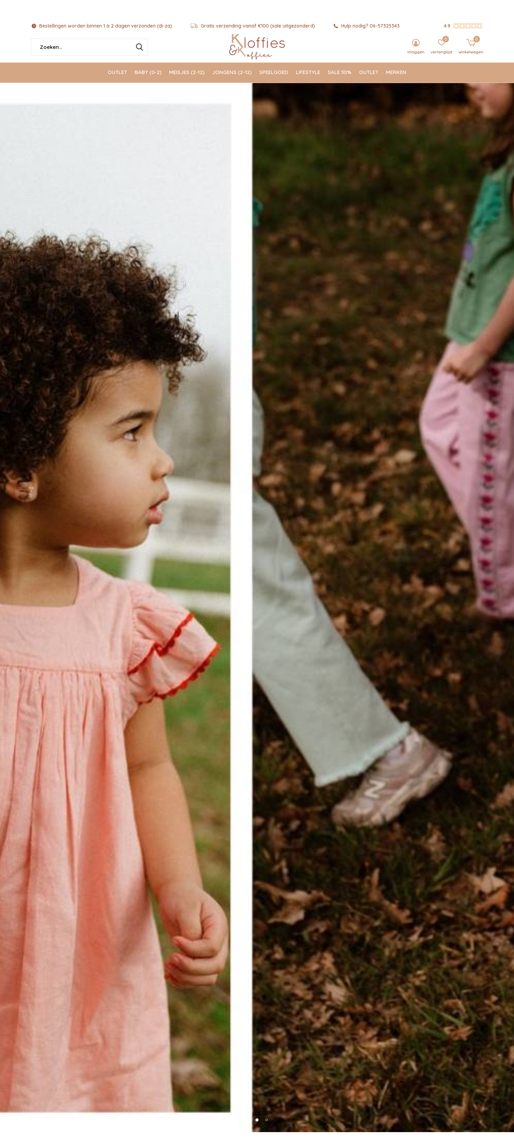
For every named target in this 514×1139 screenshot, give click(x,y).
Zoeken (138, 54)
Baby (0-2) (148, 79)
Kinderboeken (256, 1062)
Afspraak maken (410, 828)
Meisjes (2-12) (186, 79)
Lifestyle (308, 79)
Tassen (409, 1062)
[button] (247, 643)
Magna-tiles (409, 942)
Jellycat (103, 1062)
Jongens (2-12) (232, 79)
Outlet (117, 79)
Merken (396, 79)
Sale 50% (340, 79)
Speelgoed (273, 79)
